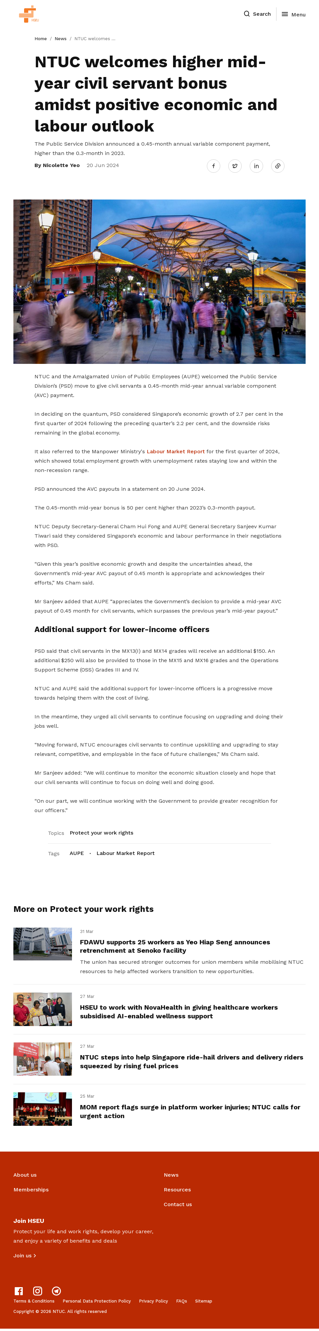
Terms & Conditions (34, 1303)
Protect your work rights (101, 831)
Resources (177, 1192)
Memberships (31, 1192)
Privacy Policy (153, 1303)
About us (24, 1177)
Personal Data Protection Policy (97, 1303)
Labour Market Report (176, 450)
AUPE (77, 852)
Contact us (178, 1206)
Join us (22, 1258)
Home (40, 38)
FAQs (181, 1303)
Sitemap (203, 1303)
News (61, 38)
